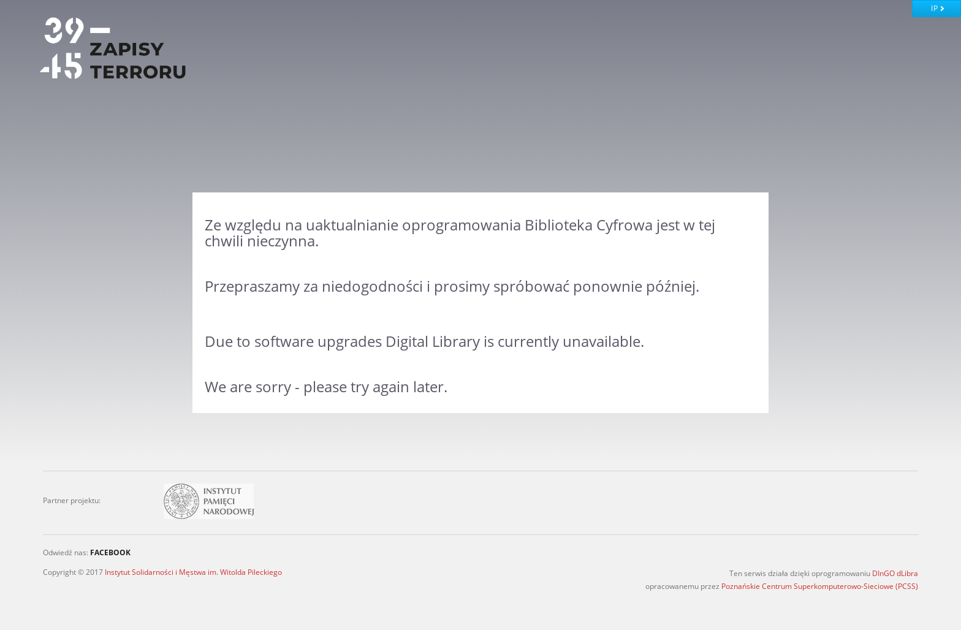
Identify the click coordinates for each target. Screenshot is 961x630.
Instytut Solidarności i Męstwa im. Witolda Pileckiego (193, 572)
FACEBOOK (110, 552)
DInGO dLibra (895, 573)
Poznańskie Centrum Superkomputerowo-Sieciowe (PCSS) (819, 586)
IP (934, 8)
